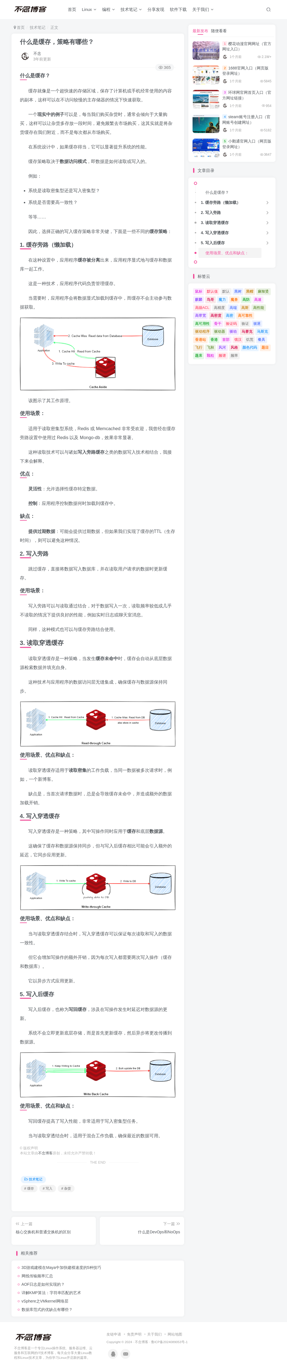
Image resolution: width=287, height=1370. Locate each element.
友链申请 (114, 1334)
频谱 (222, 355)
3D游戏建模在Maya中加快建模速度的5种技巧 (61, 1267)
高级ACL (202, 308)
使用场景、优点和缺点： (227, 253)
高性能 (258, 308)
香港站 (200, 339)
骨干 (217, 323)
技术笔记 (131, 9)
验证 (245, 323)
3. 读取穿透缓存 (215, 222)
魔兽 (234, 299)
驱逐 (257, 323)
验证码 (231, 323)
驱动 (233, 331)
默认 (226, 291)
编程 (108, 9)
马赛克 (247, 331)
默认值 (212, 291)
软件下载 (178, 9)
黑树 (238, 291)
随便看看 (219, 31)
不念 (37, 53)
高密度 (215, 315)
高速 (257, 299)
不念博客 (45, 1153)
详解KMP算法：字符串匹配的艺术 (51, 1292)
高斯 (245, 308)
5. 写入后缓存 (213, 243)
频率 (234, 355)
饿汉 (238, 339)
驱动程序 (202, 331)
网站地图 (175, 1334)
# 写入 (47, 1188)
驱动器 (219, 331)
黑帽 (249, 291)
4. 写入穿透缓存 (215, 232)
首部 (226, 339)
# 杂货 (66, 1188)
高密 (229, 315)
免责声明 (134, 1334)
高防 (246, 299)
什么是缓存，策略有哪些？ (57, 41)
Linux (89, 9)
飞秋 (210, 347)
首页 (72, 9)
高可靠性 (245, 315)
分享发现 (155, 9)
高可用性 (202, 323)
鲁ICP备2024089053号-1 (169, 1342)
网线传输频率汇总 (37, 1276)
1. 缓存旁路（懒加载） (220, 202)
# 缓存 (29, 1188)
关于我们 (203, 9)
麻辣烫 (263, 291)
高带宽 (200, 315)
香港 (214, 339)
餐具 (261, 339)
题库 (198, 355)
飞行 (198, 347)
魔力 (222, 299)
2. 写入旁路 (211, 212)
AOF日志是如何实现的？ (43, 1284)
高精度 (219, 308)
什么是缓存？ (217, 192)
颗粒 (210, 355)
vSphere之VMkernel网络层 (45, 1301)
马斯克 (262, 331)
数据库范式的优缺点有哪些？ (47, 1309)
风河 (222, 347)
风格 (234, 347)
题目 (265, 347)
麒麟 (198, 299)
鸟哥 (210, 299)
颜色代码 (249, 347)
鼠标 (198, 291)
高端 (233, 308)
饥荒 (249, 339)
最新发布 (200, 31)
